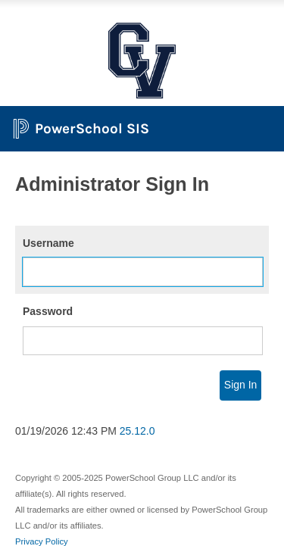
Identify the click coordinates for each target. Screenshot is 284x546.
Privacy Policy (41, 541)
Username (48, 243)
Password (48, 311)
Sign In (240, 385)
